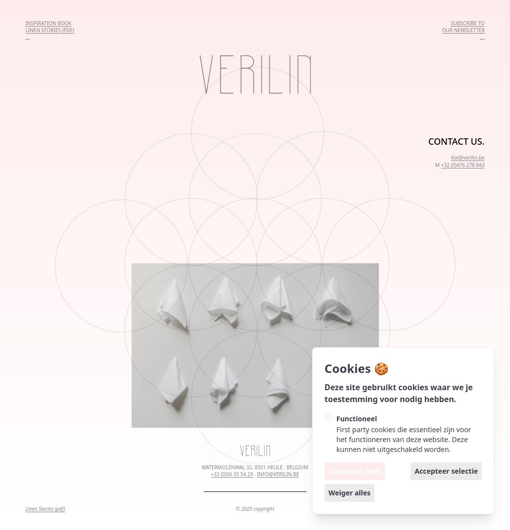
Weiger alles (349, 492)
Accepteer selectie (446, 471)
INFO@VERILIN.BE (278, 474)
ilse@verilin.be (468, 157)
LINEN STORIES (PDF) (49, 30)
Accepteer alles (354, 471)
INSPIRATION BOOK (48, 23)
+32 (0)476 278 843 (462, 165)
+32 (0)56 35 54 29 (232, 474)
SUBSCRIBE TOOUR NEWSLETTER (463, 27)
